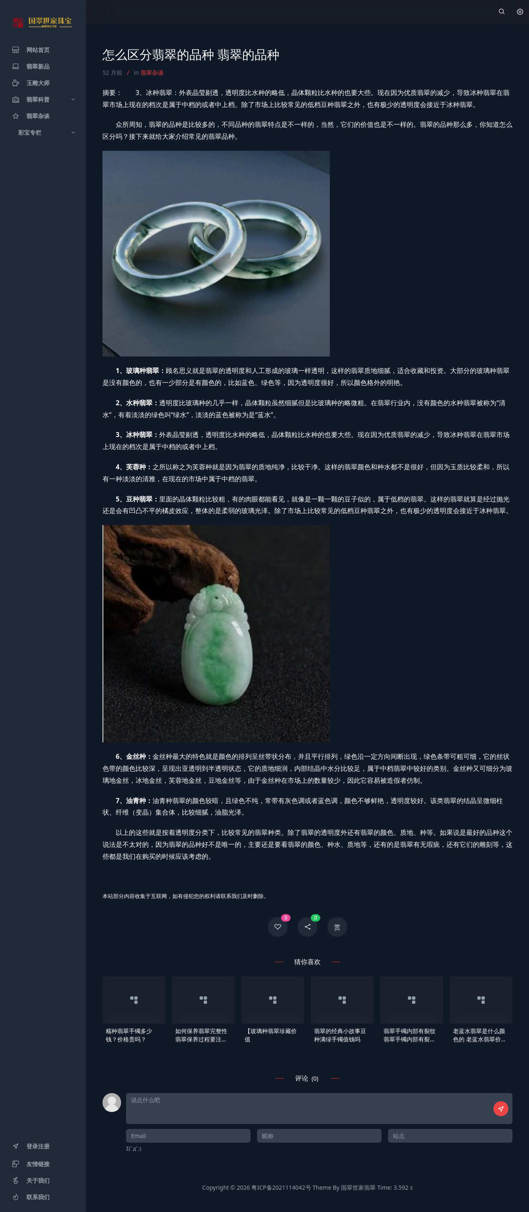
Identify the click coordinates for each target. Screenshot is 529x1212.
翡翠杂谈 (152, 72)
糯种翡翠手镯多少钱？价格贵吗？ (129, 1035)
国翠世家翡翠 (358, 1187)
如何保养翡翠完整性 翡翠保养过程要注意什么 (201, 1035)
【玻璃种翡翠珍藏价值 (271, 1035)
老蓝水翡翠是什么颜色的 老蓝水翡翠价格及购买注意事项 (480, 1035)
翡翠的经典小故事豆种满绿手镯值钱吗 (340, 1035)
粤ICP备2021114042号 (281, 1187)
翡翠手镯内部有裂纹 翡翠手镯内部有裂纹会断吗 (410, 1035)
